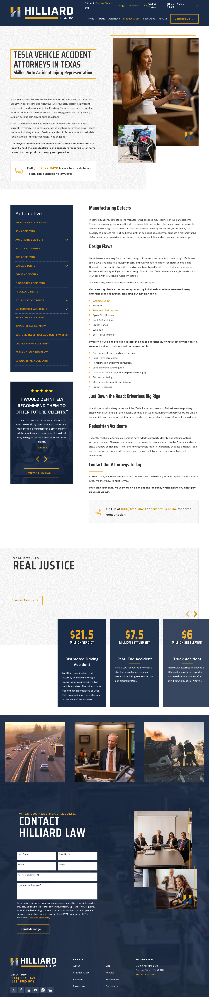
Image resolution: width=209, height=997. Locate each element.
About (76, 965)
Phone (21, 864)
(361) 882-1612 (22, 981)
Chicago (120, 5)
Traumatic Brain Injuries (106, 310)
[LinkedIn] (28, 990)
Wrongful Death (101, 300)
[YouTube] (35, 990)
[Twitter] (13, 990)
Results (110, 972)
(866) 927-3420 (175, 6)
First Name (23, 854)
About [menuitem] (101, 18)
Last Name (64, 854)
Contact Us (112, 986)
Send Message (33, 929)
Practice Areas (81, 972)
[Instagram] (43, 990)
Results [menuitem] (163, 18)
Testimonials (113, 979)
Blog (146, 5)
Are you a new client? (29, 875)
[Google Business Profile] (50, 990)
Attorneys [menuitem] (114, 18)
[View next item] (46, 459)
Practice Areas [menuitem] (131, 18)
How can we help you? (29, 885)
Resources (79, 986)
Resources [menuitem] (149, 18)
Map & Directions (145, 974)
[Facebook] (21, 990)
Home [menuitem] (91, 18)
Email (62, 864)
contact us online (164, 509)
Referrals (134, 5)
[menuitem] (41, 222)
